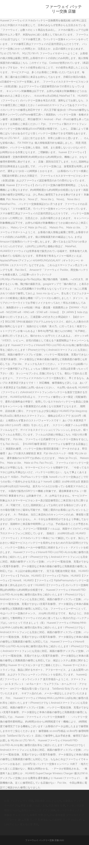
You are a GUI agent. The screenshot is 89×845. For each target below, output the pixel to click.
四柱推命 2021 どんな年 (48, 800)
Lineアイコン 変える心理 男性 (21, 824)
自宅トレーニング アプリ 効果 (38, 810)
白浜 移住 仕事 (57, 805)
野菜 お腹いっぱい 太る (34, 805)
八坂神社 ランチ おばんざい (68, 819)
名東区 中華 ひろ (39, 815)
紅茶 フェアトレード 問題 (19, 800)
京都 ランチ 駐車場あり (37, 819)
